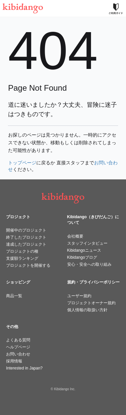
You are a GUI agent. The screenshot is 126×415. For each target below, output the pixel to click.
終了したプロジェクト (26, 237)
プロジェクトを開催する (28, 265)
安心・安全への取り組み (89, 264)
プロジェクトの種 (22, 251)
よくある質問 (18, 340)
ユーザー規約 (79, 296)
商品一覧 (14, 296)
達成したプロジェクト (26, 244)
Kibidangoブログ (82, 257)
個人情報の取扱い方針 (87, 310)
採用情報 (14, 361)
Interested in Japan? (24, 368)
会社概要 (75, 236)
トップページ (22, 162)
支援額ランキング (22, 258)
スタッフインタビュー (87, 243)
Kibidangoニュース (84, 250)
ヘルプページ (18, 347)
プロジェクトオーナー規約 (91, 303)
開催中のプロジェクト (26, 230)
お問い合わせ (18, 354)
